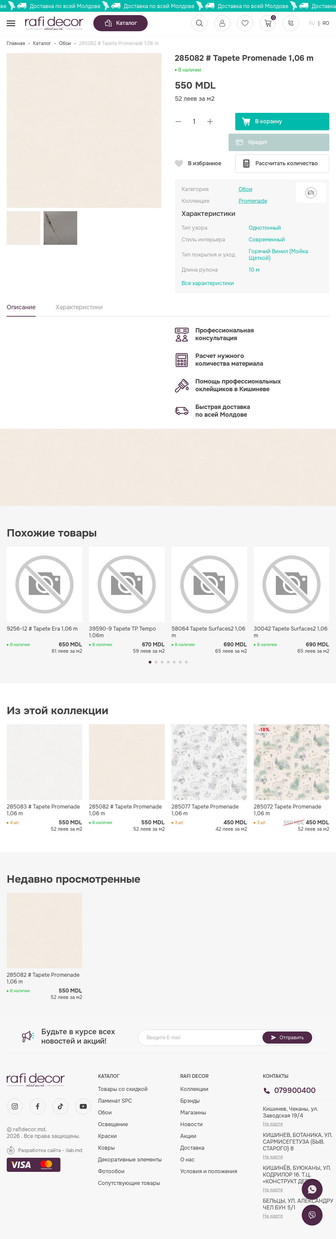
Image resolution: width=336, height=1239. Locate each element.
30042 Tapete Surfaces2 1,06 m (291, 632)
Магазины (193, 1112)
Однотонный (265, 227)
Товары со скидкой (123, 1089)
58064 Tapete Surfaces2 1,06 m (208, 632)
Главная (16, 43)
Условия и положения (208, 1171)
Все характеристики (208, 283)
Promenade (253, 201)
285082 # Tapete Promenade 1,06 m (125, 810)
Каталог (120, 23)
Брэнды (190, 1100)
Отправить (287, 1038)
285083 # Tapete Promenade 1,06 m (43, 810)
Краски (107, 1136)
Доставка (192, 1147)
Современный (267, 239)
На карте (273, 1124)
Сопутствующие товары (129, 1183)
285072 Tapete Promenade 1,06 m (287, 810)
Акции (188, 1136)
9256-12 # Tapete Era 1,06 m (42, 629)
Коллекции (194, 1089)
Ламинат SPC (115, 1100)
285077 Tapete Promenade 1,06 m (205, 810)
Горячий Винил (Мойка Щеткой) (278, 255)
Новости (191, 1124)
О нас (187, 1159)
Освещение (113, 1124)
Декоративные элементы (130, 1159)
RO (326, 23)
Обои (65, 43)
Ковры (106, 1147)
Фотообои (111, 1171)
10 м (254, 269)
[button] (150, 662)
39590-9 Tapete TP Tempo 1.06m (122, 632)
